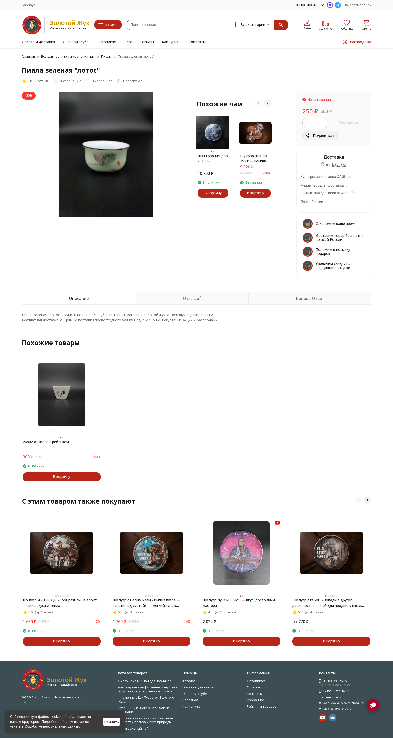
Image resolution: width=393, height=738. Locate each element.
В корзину (348, 123)
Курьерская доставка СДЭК (323, 177)
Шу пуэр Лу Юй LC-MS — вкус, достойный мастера (239, 603)
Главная (28, 56)
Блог (128, 41)
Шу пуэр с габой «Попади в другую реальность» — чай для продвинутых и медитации (326, 603)
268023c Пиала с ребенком (46, 441)
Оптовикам (106, 41)
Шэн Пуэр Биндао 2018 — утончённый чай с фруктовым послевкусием (213, 158)
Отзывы (147, 41)
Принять (111, 722)
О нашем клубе (76, 41)
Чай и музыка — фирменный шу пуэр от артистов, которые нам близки (147, 689)
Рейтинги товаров (261, 706)
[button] (258, 103)
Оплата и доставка (38, 41)
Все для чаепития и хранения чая (68, 56)
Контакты (197, 41)
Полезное (190, 700)
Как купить (171, 41)
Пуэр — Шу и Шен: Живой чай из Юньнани (144, 710)
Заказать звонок (357, 5)
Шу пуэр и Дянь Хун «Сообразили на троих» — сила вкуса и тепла (61, 603)
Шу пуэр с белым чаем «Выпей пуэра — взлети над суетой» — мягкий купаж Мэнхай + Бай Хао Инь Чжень (146, 603)
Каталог (188, 681)
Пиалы (106, 56)
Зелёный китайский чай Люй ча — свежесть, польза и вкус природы (145, 720)
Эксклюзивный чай (133, 728)
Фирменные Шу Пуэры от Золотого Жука (146, 699)
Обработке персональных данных (52, 726)
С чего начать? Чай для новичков (145, 681)
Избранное (256, 700)
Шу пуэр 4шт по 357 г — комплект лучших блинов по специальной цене (255, 158)
